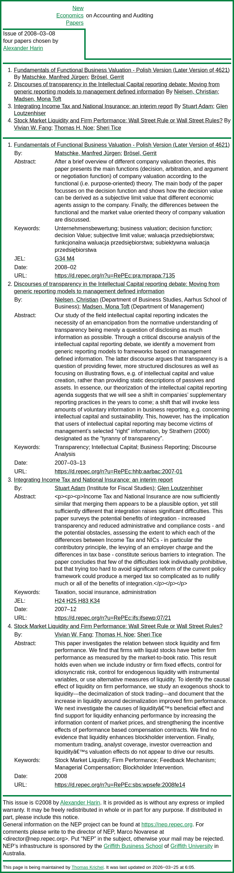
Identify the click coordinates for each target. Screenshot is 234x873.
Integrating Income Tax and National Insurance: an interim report (93, 106)
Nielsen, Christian (196, 92)
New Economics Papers (70, 15)
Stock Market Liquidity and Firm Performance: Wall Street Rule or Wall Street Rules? (118, 120)
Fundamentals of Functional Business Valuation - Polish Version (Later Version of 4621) (122, 70)
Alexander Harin (23, 48)
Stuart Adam (197, 106)
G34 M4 (65, 259)
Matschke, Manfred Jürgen (55, 77)
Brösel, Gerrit (107, 77)
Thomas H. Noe (73, 128)
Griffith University (191, 846)
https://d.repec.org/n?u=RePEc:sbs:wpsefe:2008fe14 (120, 785)
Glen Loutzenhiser (180, 488)
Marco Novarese (137, 832)
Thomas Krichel (87, 867)
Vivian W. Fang (32, 128)
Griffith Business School (133, 846)
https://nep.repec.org (167, 824)
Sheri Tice (108, 128)
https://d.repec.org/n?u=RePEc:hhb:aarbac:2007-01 (118, 471)
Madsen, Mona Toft (37, 99)
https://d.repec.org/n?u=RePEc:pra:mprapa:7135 (115, 276)
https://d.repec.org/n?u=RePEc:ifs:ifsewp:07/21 (113, 618)
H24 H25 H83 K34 (77, 601)
